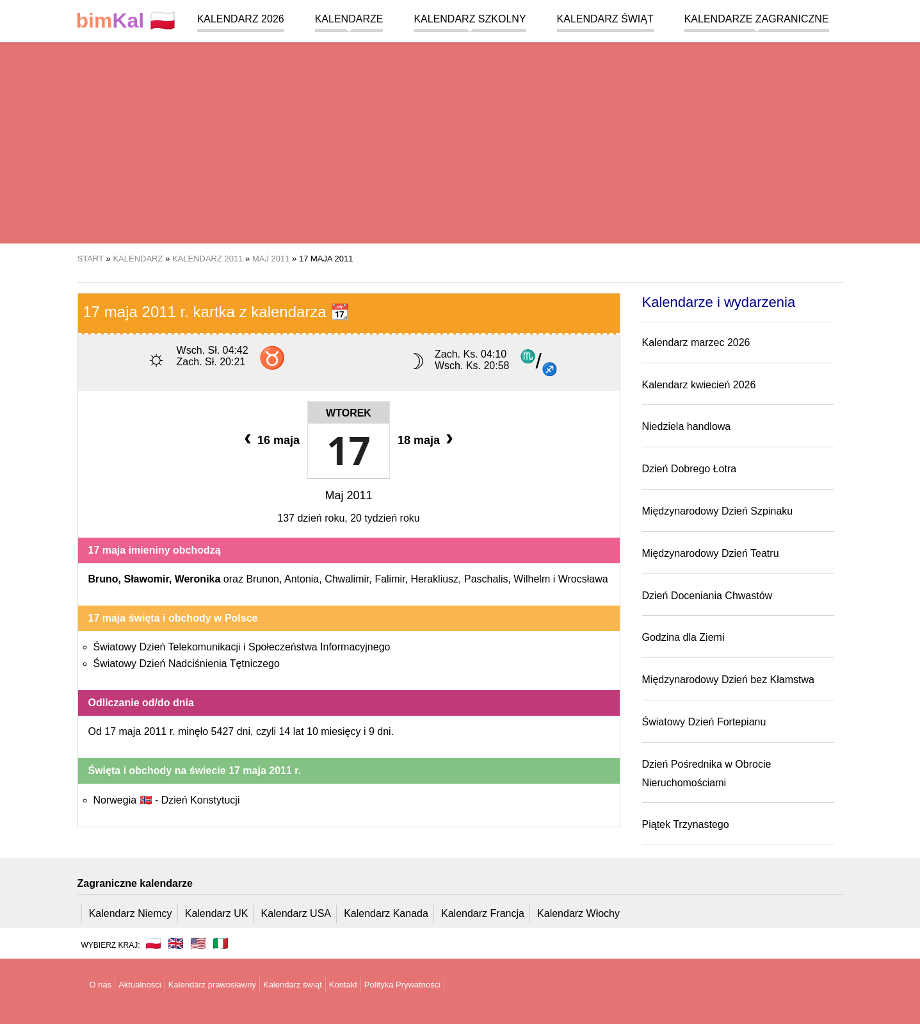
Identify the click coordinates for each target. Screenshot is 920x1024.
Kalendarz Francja (482, 913)
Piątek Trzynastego (685, 824)
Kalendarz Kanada (386, 913)
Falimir (390, 579)
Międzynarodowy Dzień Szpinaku (717, 511)
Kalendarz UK (216, 913)
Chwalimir (347, 579)
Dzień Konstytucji (200, 800)
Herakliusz (434, 579)
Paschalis (486, 579)
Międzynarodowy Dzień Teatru (710, 553)
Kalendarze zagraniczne (756, 18)
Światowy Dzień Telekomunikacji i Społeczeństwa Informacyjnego (242, 646)
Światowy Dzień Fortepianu (704, 721)
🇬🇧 (176, 943)
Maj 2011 (348, 495)
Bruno (103, 579)
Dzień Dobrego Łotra (689, 468)
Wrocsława (583, 579)
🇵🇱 (126, 20)
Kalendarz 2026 (240, 18)
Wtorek (348, 413)
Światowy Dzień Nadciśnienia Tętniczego (186, 663)
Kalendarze (349, 18)
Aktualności (139, 984)
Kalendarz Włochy (578, 913)
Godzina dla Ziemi (683, 637)
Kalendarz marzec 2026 (696, 342)
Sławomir (146, 579)
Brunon (262, 579)
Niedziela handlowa (686, 426)
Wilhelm (531, 579)
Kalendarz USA (296, 913)
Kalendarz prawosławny (212, 984)
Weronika (198, 579)
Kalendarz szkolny (470, 18)
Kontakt (343, 984)
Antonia (301, 579)
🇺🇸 (198, 943)
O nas (101, 984)
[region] (460, 141)
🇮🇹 (221, 943)
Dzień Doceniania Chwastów (707, 595)
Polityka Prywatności (402, 984)
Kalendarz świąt (605, 18)
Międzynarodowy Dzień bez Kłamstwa (728, 679)
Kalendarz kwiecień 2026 (699, 384)
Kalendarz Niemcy (130, 913)
